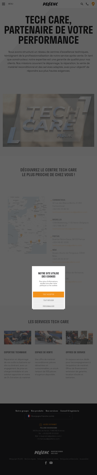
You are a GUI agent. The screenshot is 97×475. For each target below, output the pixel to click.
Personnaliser (48, 306)
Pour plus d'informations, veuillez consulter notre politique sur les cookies (48, 283)
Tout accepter (48, 295)
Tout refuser (48, 300)
